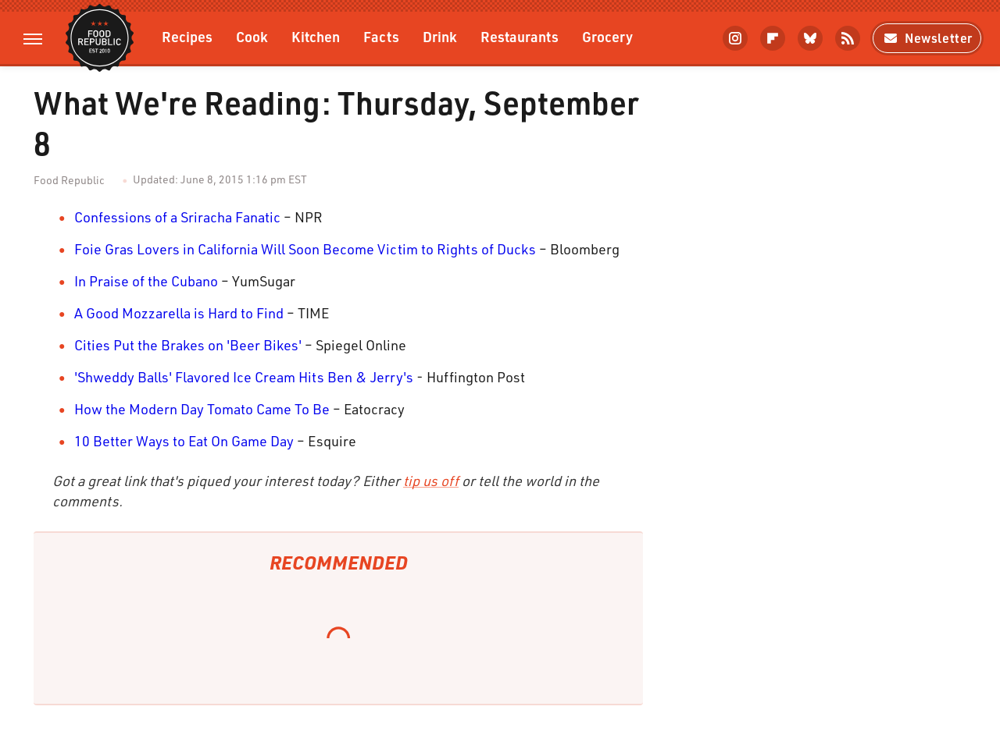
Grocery (607, 36)
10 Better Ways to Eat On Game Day (184, 440)
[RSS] (847, 38)
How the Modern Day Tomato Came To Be (202, 408)
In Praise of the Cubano (146, 280)
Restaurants (519, 36)
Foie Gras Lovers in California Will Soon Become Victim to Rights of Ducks (305, 248)
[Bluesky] (810, 38)
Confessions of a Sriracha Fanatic (177, 216)
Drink (440, 36)
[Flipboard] (772, 38)
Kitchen (315, 36)
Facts (381, 36)
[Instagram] (735, 38)
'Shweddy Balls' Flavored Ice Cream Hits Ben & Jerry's (243, 376)
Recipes (187, 36)
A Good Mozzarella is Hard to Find (179, 312)
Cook (252, 36)
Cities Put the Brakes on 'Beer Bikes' (188, 344)
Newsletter (927, 38)
